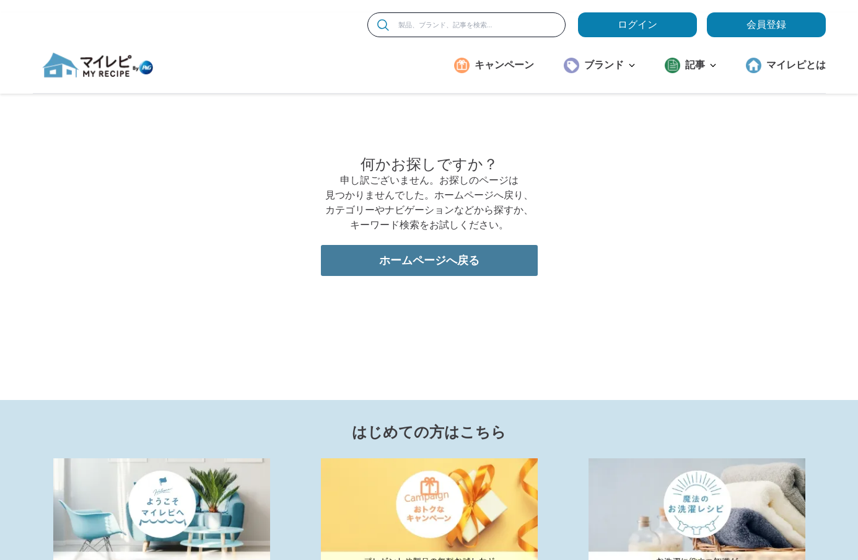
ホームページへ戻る (429, 341)
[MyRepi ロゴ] (98, 65)
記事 (700, 65)
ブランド (609, 65)
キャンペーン (504, 65)
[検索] (383, 25)
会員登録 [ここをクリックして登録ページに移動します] (766, 24)
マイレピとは (796, 65)
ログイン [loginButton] (637, 24)
